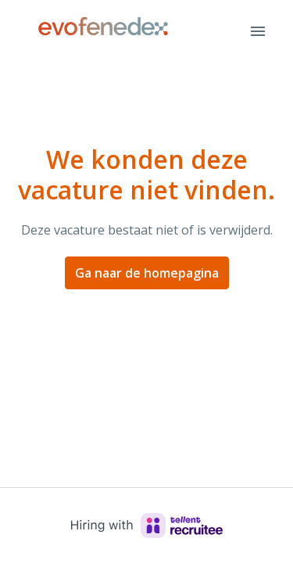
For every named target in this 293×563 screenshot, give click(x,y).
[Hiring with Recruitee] (147, 525)
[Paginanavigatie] (257, 31)
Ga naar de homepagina (147, 273)
